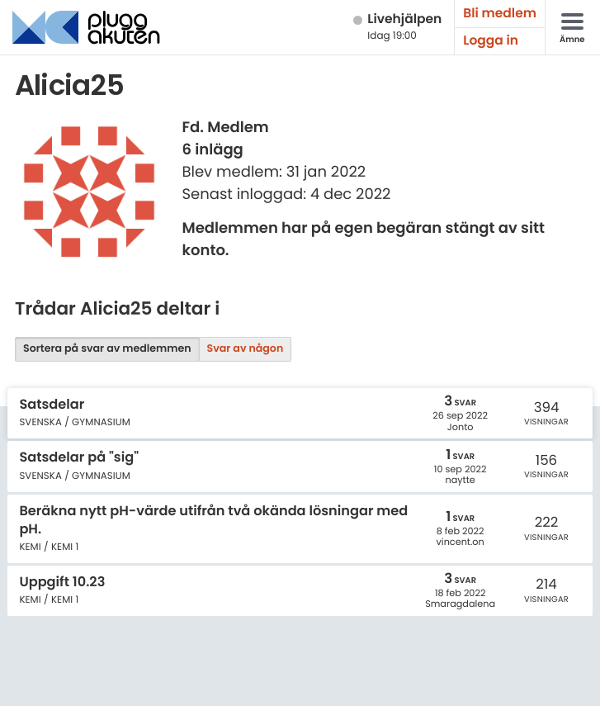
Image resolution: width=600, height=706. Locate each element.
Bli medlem (499, 13)
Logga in (490, 41)
